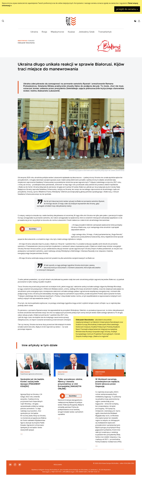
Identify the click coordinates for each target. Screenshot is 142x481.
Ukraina (34, 32)
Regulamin (58, 464)
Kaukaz (71, 32)
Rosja (44, 32)
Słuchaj (32, 229)
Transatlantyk (105, 32)
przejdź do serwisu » (127, 9)
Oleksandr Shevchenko (26, 43)
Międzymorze (57, 32)
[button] (3, 21)
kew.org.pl (45, 472)
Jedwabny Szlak (86, 32)
